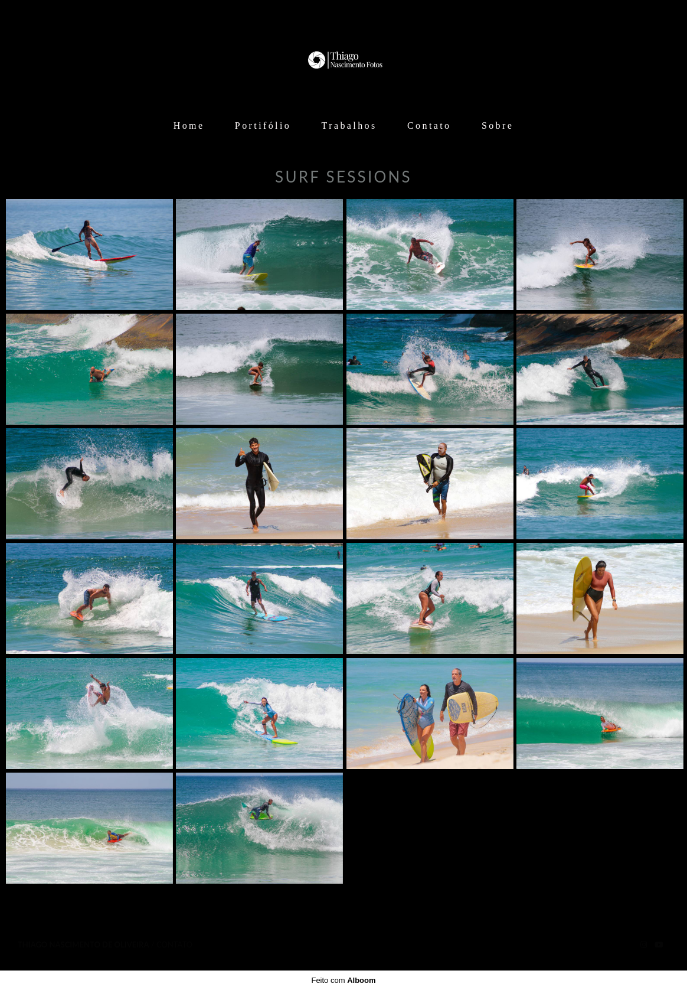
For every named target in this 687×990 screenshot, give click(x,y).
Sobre (497, 126)
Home (189, 126)
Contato (429, 126)
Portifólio (263, 126)
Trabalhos (349, 126)
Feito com (343, 980)
